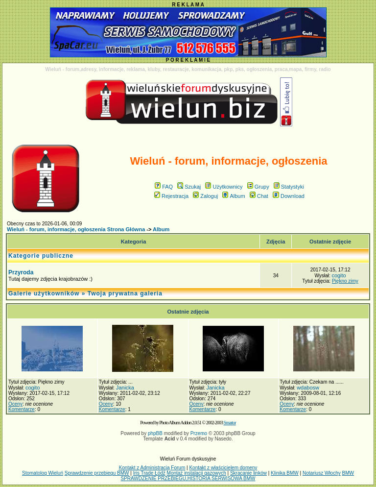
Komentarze (21, 409)
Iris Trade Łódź (149, 473)
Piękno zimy (345, 281)
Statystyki (289, 187)
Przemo (198, 433)
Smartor (229, 422)
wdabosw (308, 387)
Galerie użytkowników (43, 293)
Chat (259, 196)
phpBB (155, 433)
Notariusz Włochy (322, 473)
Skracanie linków (248, 473)
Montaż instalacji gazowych (196, 473)
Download (289, 196)
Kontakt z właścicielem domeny (223, 467)
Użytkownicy (223, 187)
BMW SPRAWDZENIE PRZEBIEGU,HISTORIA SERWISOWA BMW (237, 475)
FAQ (164, 187)
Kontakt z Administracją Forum (152, 467)
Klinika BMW (285, 473)
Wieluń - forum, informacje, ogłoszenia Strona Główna (76, 229)
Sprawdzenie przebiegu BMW (97, 473)
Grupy (258, 187)
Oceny (15, 404)
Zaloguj (205, 196)
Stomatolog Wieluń (42, 473)
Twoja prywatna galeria (125, 293)
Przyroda (20, 272)
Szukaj (189, 187)
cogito (338, 275)
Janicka (125, 387)
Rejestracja (171, 196)
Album (233, 196)
